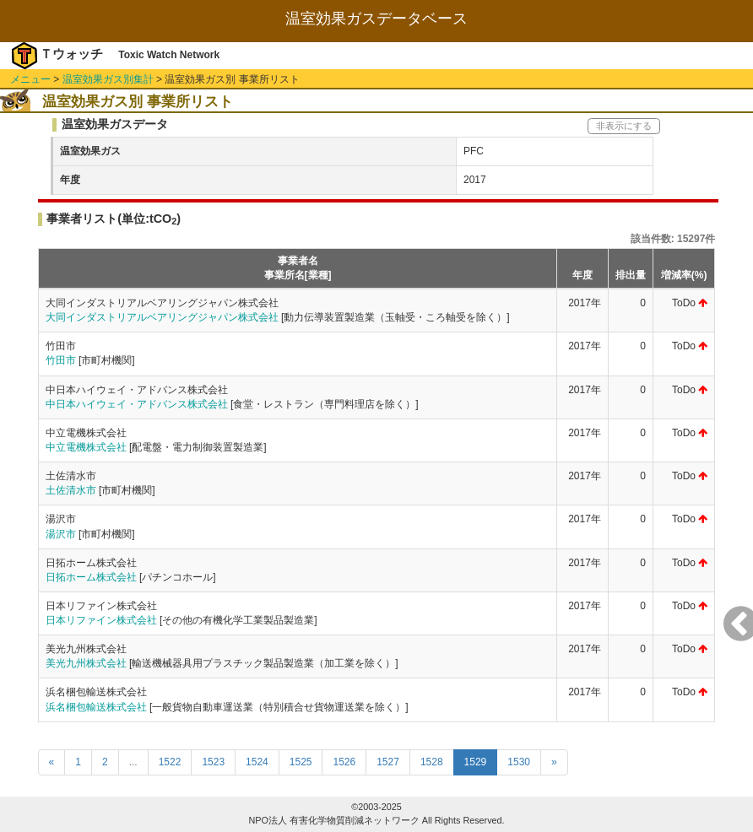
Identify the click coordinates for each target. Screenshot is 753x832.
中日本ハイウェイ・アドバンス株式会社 (137, 404)
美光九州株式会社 (86, 663)
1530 (518, 762)
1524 (257, 762)
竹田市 (61, 360)
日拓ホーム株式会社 (91, 577)
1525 (301, 762)
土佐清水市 (71, 490)
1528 (431, 762)
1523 (213, 762)
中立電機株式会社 (86, 447)
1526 (344, 762)
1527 (387, 762)
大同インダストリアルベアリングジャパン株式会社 (162, 317)
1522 (170, 762)
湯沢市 (61, 534)
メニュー (30, 79)
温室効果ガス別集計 (108, 79)
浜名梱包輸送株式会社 (96, 707)
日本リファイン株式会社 (101, 620)
